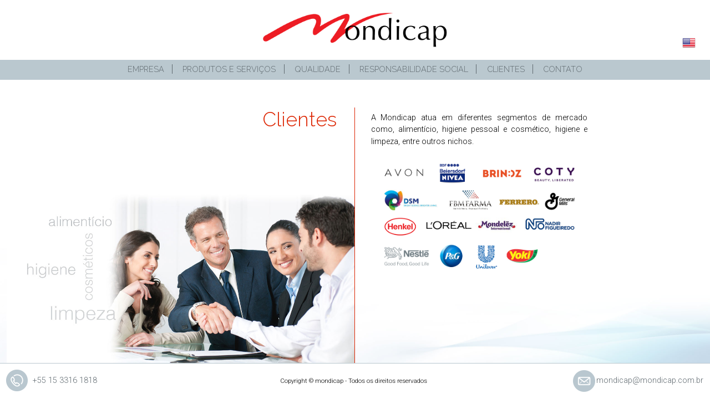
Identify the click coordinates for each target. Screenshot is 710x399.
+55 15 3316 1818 (65, 380)
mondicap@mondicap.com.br (649, 380)
